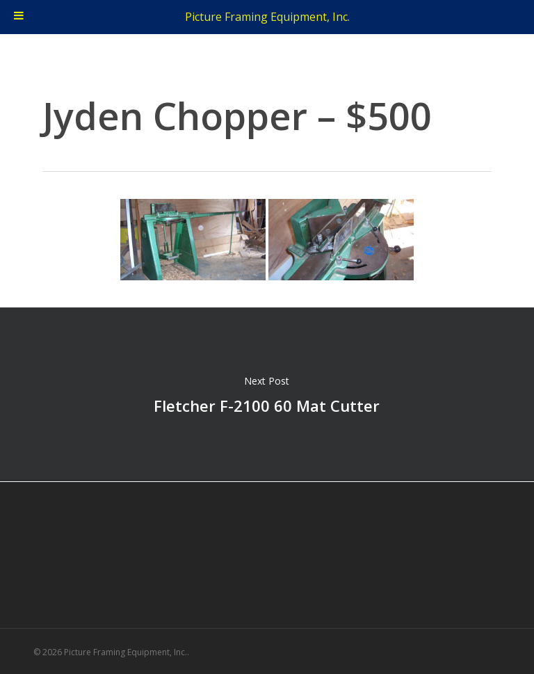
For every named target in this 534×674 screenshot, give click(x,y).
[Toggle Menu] (19, 17)
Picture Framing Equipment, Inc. (267, 16)
